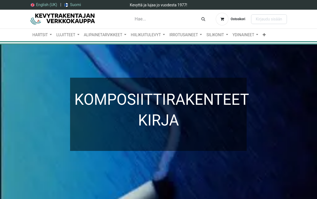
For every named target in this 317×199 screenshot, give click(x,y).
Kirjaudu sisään (269, 19)
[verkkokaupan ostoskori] (230, 19)
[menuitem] (44, 5)
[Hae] (203, 19)
